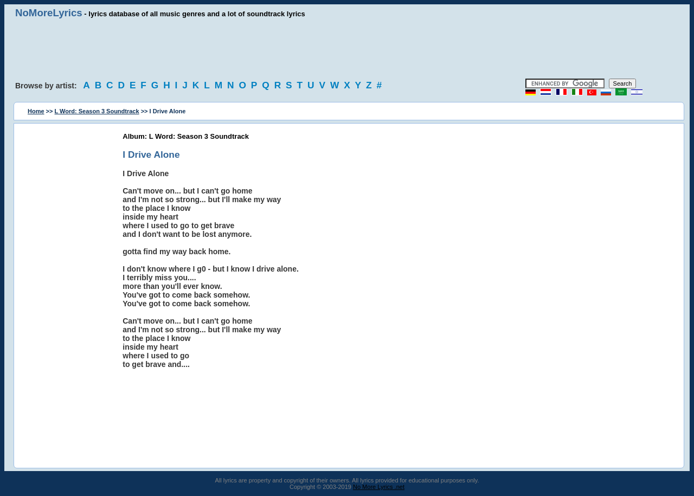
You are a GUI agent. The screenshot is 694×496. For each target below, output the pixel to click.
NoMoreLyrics (48, 12)
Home (36, 111)
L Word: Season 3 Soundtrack (97, 111)
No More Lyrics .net (378, 487)
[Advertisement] (347, 48)
